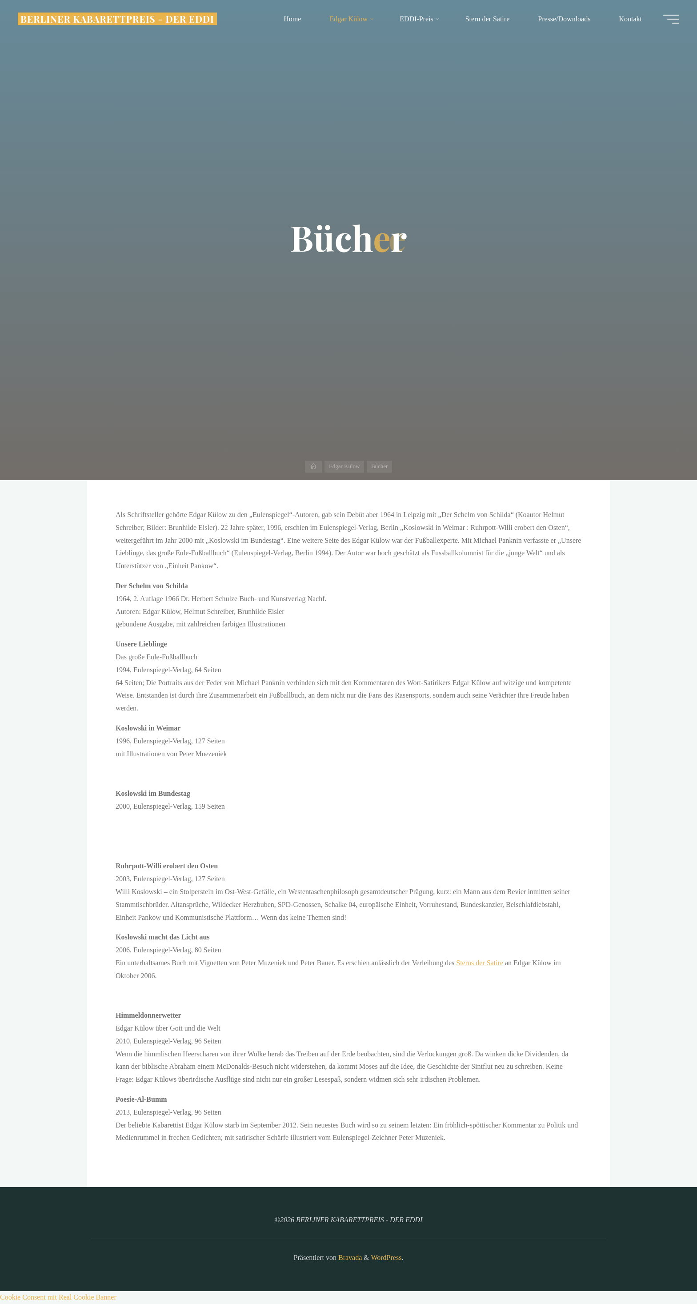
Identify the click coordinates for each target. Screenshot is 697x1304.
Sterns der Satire (479, 963)
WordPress (386, 1257)
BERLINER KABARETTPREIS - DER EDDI (117, 18)
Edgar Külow (344, 466)
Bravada (349, 1257)
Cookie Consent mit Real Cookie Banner (58, 1297)
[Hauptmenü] (671, 19)
